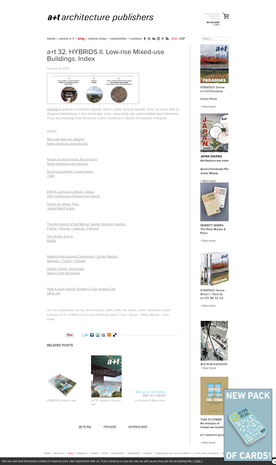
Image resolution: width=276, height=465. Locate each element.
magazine (81, 453)
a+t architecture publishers (105, 17)
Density (79, 310)
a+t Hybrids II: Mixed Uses (150, 400)
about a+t (66, 38)
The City (52, 310)
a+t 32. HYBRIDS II (70, 315)
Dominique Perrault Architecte (99, 315)
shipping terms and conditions (173, 453)
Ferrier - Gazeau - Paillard (134, 315)
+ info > (197, 461)
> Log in (216, 25)
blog (81, 38)
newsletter (118, 38)
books (94, 453)
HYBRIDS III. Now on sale (61, 400)
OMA (118, 310)
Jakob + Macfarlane (149, 310)
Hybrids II (54, 109)
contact (136, 38)
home (51, 38)
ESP (182, 38)
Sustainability (66, 310)
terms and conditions (206, 453)
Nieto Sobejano (95, 310)
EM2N (109, 310)
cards (104, 453)
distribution (117, 453)
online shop (97, 38)
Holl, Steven (129, 310)
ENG (174, 38)
